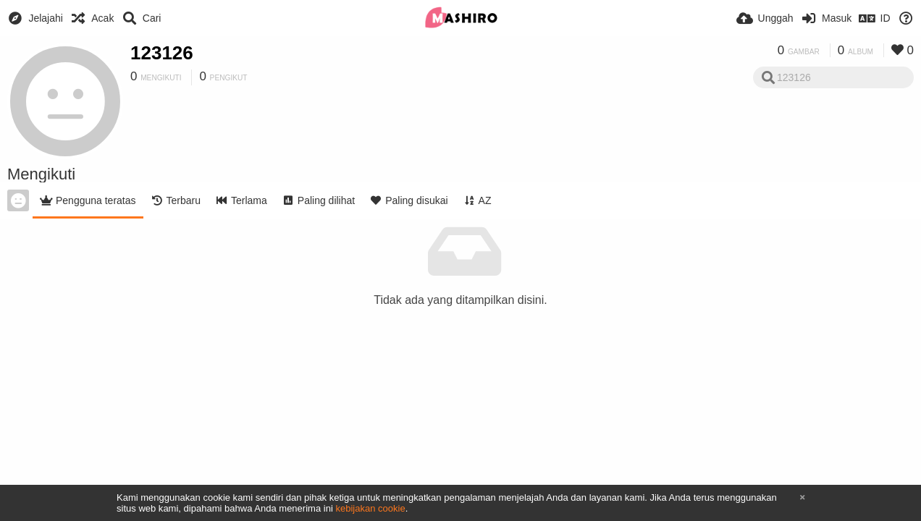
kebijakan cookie (370, 508)
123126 (161, 53)
